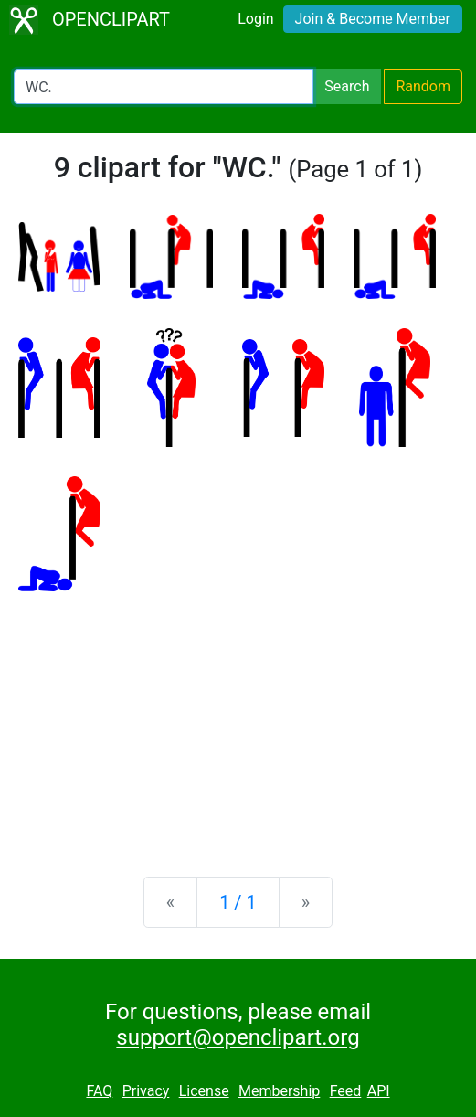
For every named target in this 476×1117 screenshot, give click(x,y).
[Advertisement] (238, 719)
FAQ (99, 1091)
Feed (346, 1091)
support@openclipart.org (237, 1037)
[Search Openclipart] (163, 86)
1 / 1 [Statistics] (238, 902)
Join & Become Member (372, 18)
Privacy (146, 1091)
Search (346, 86)
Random (423, 86)
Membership (279, 1091)
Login (255, 18)
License (204, 1091)
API (378, 1091)
